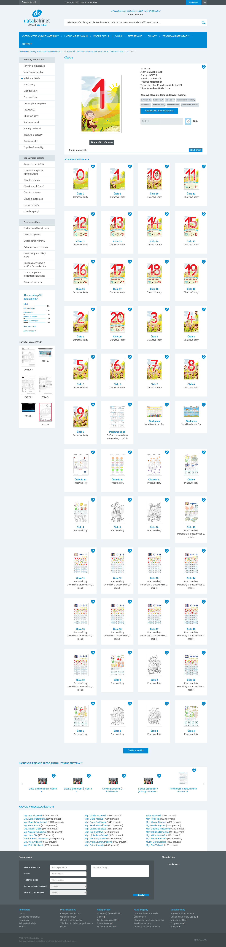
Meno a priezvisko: (32, 867)
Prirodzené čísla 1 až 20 (98, 52)
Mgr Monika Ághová (156, 825)
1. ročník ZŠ (70, 52)
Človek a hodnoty (32, 192)
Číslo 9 (80, 432)
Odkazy (152, 36)
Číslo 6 (117, 384)
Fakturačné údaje (27, 923)
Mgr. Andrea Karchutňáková (98, 842)
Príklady (174, 926)
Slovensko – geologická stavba (149, 920)
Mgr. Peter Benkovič (33, 845)
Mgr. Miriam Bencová (156, 838)
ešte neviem (28, 312)
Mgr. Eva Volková (154, 845)
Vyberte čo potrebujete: (34, 892)
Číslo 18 (154, 289)
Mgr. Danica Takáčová (95, 828)
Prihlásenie (193, 2)
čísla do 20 (170, 100)
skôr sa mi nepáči (30, 316)
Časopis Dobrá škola (70, 913)
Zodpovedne (176, 923)
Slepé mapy (29, 84)
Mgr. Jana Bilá (31, 835)
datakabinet (173, 864)
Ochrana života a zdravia (36, 247)
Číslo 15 (191, 241)
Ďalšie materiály (136, 750)
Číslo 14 (154, 241)
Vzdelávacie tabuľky (33, 72)
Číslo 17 (117, 289)
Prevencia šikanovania (181, 913)
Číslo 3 (154, 336)
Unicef (100, 917)
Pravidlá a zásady (142, 923)
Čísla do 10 (80, 479)
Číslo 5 (80, 384)
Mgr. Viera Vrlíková (33, 842)
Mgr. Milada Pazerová (95, 815)
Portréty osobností (32, 128)
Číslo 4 (191, 336)
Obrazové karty (31, 116)
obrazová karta (173, 105)
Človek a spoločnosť (33, 186)
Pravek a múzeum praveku (147, 926)
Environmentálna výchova (36, 228)
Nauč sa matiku (178, 920)
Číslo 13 (117, 241)
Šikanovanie (140, 917)
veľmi (26, 304)
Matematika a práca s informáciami (33, 172)
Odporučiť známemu (102, 142)
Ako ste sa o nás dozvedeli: (36, 886)
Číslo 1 (145, 121)
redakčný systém (45, 941)
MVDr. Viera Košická (156, 842)
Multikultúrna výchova (34, 241)
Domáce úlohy (31, 141)
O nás (118, 36)
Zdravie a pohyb (31, 211)
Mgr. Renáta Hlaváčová (96, 825)
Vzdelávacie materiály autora (159, 110)
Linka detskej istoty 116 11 (183, 917)
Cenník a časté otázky (176, 36)
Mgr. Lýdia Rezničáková (96, 835)
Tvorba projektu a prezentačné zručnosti (34, 274)
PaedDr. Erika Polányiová (36, 838)
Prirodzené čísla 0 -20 (119, 52)
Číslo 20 (117, 336)
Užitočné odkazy (68, 917)
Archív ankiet (29, 331)
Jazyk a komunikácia (34, 164)
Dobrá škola (101, 36)
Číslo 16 (80, 289)
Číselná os (154, 421)
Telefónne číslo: (31, 880)
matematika (146, 105)
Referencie (135, 36)
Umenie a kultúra (32, 205)
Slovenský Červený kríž (108, 913)
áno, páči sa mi (29, 308)
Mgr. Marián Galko (32, 828)
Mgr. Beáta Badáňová (95, 822)
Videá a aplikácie (32, 78)
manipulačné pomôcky (186, 100)
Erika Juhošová (153, 815)
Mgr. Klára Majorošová (96, 838)
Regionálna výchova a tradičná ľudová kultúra (35, 265)
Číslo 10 (154, 193)
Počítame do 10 (117, 432)
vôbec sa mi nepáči (31, 321)
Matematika (82, 52)
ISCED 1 (60, 52)
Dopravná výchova (33, 282)
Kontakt (27, 44)
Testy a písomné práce (35, 103)
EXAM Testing (104, 923)
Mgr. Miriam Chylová (156, 822)
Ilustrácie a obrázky (33, 135)
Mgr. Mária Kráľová (94, 819)
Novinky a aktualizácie (34, 66)
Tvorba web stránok (27, 941)
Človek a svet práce (33, 199)
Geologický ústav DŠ (107, 920)
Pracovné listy (30, 97)
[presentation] (115, 885)
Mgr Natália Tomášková (35, 832)
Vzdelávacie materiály (29, 917)
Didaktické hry (30, 91)
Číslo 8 (191, 384)
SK (204, 2)
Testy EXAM (29, 109)
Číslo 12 (80, 241)
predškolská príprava (189, 105)
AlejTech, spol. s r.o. (67, 941)
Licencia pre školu (76, 36)
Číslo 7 (154, 384)
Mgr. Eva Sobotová (94, 832)
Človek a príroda (32, 180)
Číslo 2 (80, 336)
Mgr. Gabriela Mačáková (158, 828)
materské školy (159, 105)
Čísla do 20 (117, 479)
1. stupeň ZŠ (158, 100)
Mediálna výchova (32, 234)
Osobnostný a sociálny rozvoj (35, 255)
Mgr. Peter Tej (152, 819)
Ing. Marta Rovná (32, 825)
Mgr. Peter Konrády (94, 845)
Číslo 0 (80, 193)
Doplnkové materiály (33, 147)
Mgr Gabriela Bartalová (157, 832)
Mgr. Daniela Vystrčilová (35, 822)
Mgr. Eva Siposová (33, 815)
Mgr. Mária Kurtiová (155, 835)
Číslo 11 (191, 193)
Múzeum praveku (105, 926)
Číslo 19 (191, 289)
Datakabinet (24, 52)
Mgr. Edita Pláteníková (35, 819)
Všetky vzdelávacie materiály (40, 36)
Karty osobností (31, 122)
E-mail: (27, 874)
